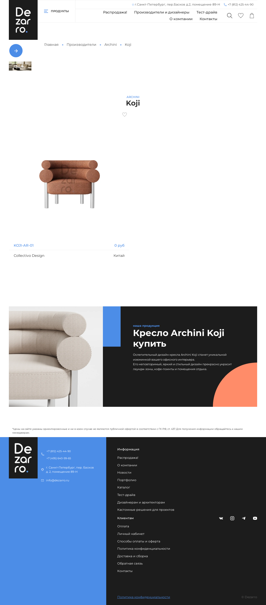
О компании (181, 19)
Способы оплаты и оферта (138, 541)
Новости (124, 472)
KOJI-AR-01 (24, 245)
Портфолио (126, 480)
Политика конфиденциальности (143, 549)
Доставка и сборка (132, 556)
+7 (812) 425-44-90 (241, 4)
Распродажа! (115, 12)
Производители (81, 44)
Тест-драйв (207, 12)
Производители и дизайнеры (161, 12)
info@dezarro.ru (57, 480)
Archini (110, 44)
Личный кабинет (131, 534)
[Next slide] (16, 50)
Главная (51, 44)
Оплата (123, 526)
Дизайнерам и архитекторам (141, 502)
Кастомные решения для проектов (145, 510)
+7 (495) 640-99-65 (58, 458)
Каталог (123, 487)
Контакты (208, 19)
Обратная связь (130, 563)
